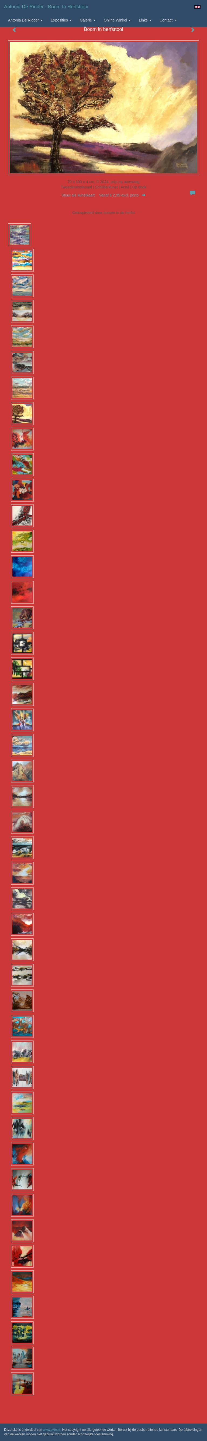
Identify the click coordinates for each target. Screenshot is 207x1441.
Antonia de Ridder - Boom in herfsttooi (46, 6)
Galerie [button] (88, 20)
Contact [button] (168, 20)
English (197, 7)
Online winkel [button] (117, 20)
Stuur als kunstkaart (103, 195)
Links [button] (145, 20)
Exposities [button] (61, 20)
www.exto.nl (51, 1430)
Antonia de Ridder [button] (25, 20)
